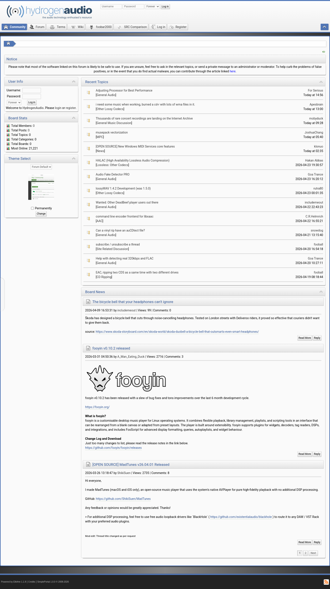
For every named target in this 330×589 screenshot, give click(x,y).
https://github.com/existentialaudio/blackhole (241, 517)
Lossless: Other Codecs (112, 165)
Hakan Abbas (314, 160)
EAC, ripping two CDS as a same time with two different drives (137, 272)
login (58, 108)
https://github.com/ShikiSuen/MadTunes (123, 498)
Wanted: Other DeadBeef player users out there (127, 202)
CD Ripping (104, 277)
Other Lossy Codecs (110, 109)
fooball (318, 244)
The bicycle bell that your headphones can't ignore (132, 302)
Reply (317, 337)
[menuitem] (313, 553)
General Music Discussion (114, 123)
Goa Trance (315, 174)
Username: (13, 90)
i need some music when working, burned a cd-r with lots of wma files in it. (145, 104)
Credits (31, 582)
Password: (14, 96)
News (100, 151)
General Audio (106, 95)
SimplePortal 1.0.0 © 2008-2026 (53, 582)
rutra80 (318, 188)
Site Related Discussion (112, 249)
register (71, 108)
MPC (100, 137)
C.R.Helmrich (314, 216)
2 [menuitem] (305, 553)
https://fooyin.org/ (97, 407)
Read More (305, 337)
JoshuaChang (314, 132)
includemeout (314, 202)
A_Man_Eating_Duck (131, 356)
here (232, 71)
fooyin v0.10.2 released (111, 348)
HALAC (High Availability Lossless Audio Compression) (132, 160)
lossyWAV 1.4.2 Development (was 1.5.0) (123, 188)
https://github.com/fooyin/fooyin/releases (113, 447)
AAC (99, 221)
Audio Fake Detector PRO (112, 174)
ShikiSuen (124, 473)
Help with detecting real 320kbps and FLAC (124, 258)
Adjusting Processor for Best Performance (124, 90)
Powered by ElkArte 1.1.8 (13, 582)
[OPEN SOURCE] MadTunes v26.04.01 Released (130, 464)
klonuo (318, 146)
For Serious (315, 90)
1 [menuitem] (300, 553)
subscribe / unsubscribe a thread (118, 244)
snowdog (317, 230)
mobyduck (316, 118)
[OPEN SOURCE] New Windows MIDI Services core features (135, 146)
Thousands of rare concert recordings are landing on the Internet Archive (144, 118)
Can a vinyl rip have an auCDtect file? (120, 230)
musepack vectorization (112, 132)
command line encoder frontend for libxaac (124, 216)
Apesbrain (316, 104)
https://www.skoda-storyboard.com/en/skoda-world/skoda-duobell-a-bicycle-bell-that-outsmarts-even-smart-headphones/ (177, 331)
